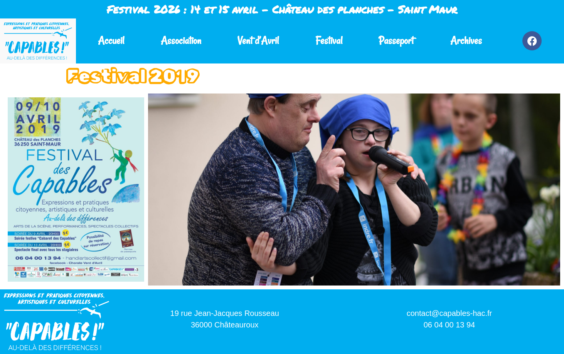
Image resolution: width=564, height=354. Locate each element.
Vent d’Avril (258, 40)
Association (181, 40)
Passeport (396, 40)
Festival (328, 40)
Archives (466, 40)
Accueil (111, 40)
